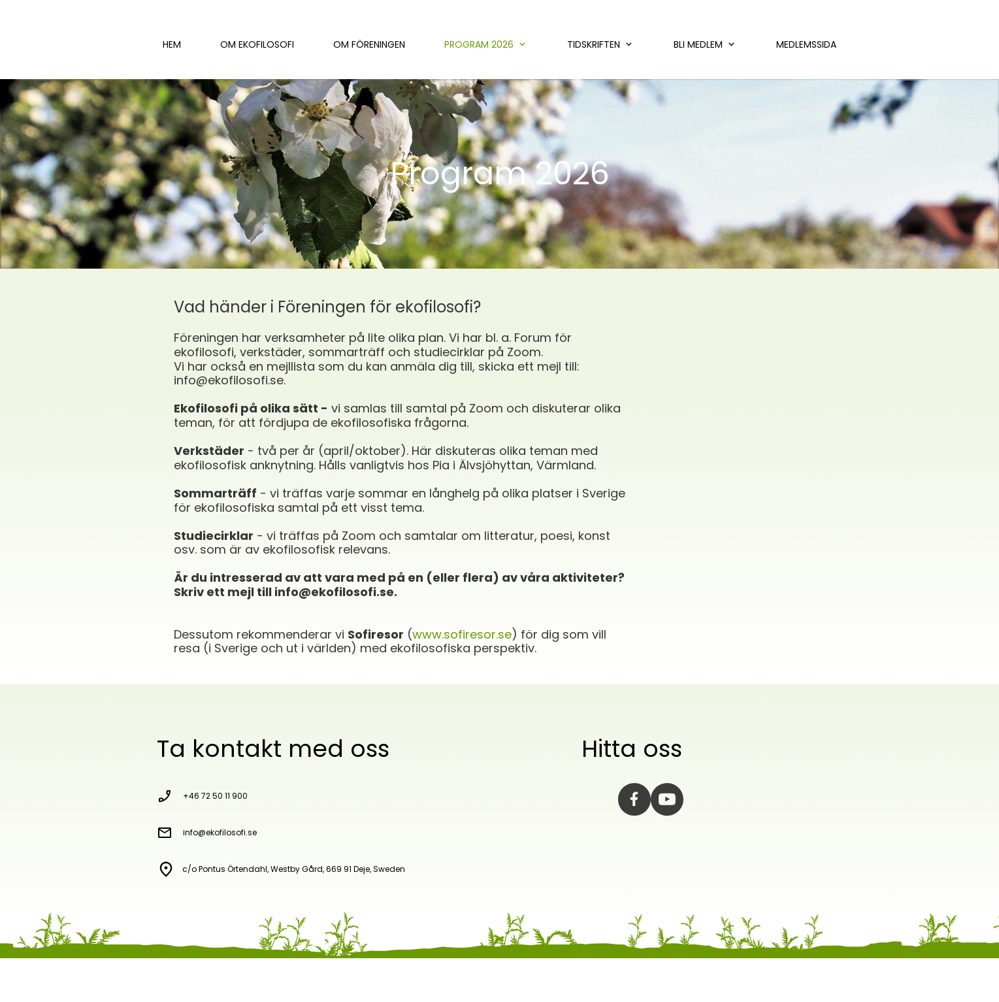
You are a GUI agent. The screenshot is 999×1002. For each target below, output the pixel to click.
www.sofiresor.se (462, 634)
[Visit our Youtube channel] (667, 799)
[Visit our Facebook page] (634, 799)
